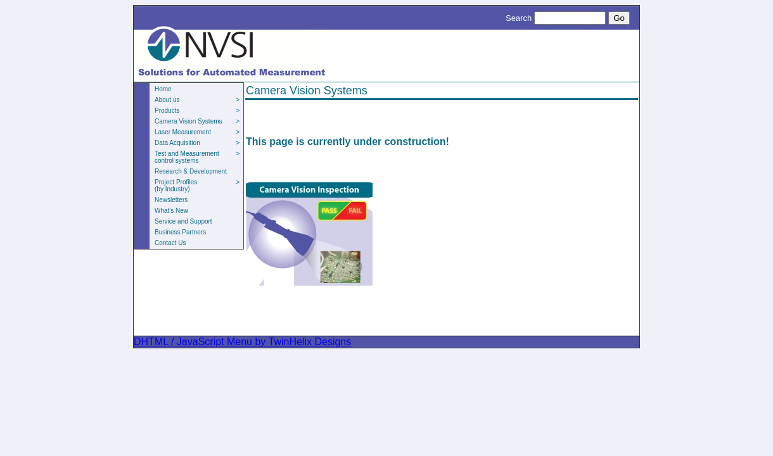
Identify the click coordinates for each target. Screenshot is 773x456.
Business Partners (180, 232)
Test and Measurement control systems (197, 157)
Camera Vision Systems (197, 121)
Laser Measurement (197, 132)
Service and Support (183, 221)
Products (197, 110)
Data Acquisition (197, 142)
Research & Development (191, 171)
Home (163, 89)
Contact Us (170, 242)
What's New (171, 210)
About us (197, 99)
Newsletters (171, 199)
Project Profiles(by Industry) (197, 186)
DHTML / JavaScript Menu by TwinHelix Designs (242, 341)
